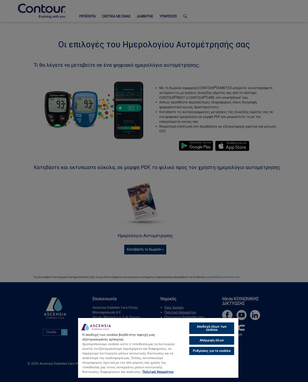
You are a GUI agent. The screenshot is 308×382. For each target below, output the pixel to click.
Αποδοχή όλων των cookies (212, 328)
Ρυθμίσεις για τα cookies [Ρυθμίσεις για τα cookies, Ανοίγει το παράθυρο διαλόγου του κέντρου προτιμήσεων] (212, 351)
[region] (158, 348)
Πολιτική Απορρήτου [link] (158, 372)
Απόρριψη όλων (212, 340)
